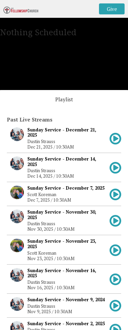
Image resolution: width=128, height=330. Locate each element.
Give (112, 8)
